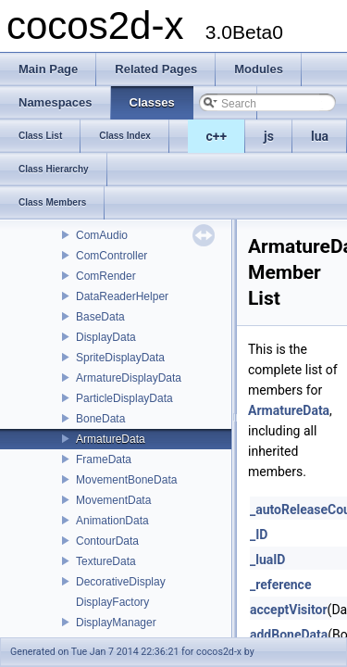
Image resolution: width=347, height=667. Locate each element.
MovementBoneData (126, 479)
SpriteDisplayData (120, 357)
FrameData (103, 459)
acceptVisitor (289, 609)
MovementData (113, 500)
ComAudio (102, 235)
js (269, 136)
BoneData (100, 418)
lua (319, 136)
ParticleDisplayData (124, 398)
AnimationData (112, 520)
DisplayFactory (112, 602)
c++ (217, 136)
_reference (280, 584)
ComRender (106, 276)
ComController (111, 255)
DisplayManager (116, 622)
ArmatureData (110, 439)
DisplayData (106, 337)
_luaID (267, 559)
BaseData (100, 316)
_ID (258, 534)
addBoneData (289, 634)
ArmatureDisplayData (128, 377)
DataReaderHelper (122, 296)
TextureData (106, 561)
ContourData (107, 541)
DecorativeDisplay (121, 581)
